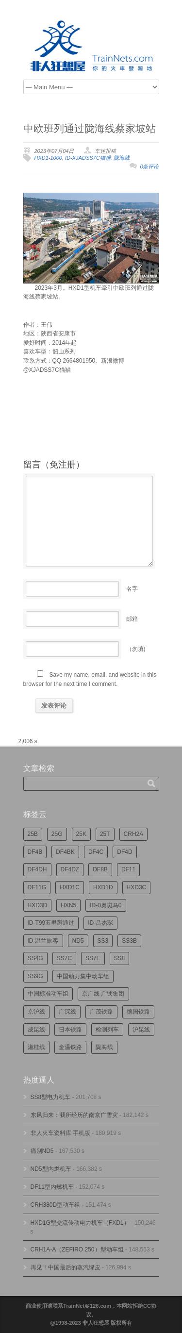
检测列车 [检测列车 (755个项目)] (107, 1029)
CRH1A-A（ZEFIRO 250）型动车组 (77, 1249)
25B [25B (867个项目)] (33, 834)
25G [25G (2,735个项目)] (57, 834)
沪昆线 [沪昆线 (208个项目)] (141, 1029)
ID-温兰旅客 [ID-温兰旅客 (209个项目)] (43, 940)
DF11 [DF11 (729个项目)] (128, 869)
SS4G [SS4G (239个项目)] (35, 958)
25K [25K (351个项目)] (81, 834)
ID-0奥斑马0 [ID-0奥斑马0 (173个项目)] (105, 905)
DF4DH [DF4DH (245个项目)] (37, 869)
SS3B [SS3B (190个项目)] (129, 940)
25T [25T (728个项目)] (105, 834)
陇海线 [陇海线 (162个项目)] (104, 1047)
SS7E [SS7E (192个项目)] (92, 958)
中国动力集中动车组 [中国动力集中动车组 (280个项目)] (83, 976)
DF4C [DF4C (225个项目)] (95, 852)
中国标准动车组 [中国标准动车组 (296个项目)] (48, 993)
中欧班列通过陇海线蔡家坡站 (89, 128)
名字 (132, 588)
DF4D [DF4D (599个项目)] (124, 852)
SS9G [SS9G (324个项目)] (35, 976)
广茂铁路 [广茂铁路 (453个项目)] (101, 1011)
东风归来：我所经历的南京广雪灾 (74, 1115)
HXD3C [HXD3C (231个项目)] (137, 887)
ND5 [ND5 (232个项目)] (78, 940)
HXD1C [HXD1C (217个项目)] (70, 887)
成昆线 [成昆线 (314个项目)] (36, 1029)
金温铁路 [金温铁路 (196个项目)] (70, 1047)
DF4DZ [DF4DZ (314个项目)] (70, 869)
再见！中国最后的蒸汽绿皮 (65, 1267)
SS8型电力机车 (51, 1097)
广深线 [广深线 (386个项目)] (67, 1011)
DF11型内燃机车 (52, 1186)
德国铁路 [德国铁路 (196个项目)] (138, 1011)
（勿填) (136, 649)
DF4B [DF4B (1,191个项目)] (35, 852)
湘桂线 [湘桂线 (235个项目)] (36, 1047)
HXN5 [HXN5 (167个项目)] (68, 905)
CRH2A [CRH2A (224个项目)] (134, 834)
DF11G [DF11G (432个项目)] (37, 887)
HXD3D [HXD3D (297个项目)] (38, 905)
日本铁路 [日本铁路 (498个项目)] (70, 1029)
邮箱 (132, 619)
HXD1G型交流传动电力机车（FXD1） (80, 1222)
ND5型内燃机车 (51, 1169)
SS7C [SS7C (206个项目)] (64, 958)
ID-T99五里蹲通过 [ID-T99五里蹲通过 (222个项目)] (51, 922)
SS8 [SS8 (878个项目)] (119, 958)
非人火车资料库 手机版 (60, 1133)
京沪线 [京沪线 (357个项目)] (36, 1011)
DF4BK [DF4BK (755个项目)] (65, 852)
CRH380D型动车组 (56, 1204)
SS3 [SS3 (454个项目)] (103, 940)
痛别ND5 (42, 1151)
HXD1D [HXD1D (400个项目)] (103, 887)
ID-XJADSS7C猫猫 (88, 158)
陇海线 (122, 158)
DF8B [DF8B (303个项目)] (100, 869)
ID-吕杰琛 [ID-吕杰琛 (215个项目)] (100, 922)
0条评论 (149, 166)
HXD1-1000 (48, 158)
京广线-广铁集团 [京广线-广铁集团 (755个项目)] (103, 993)
